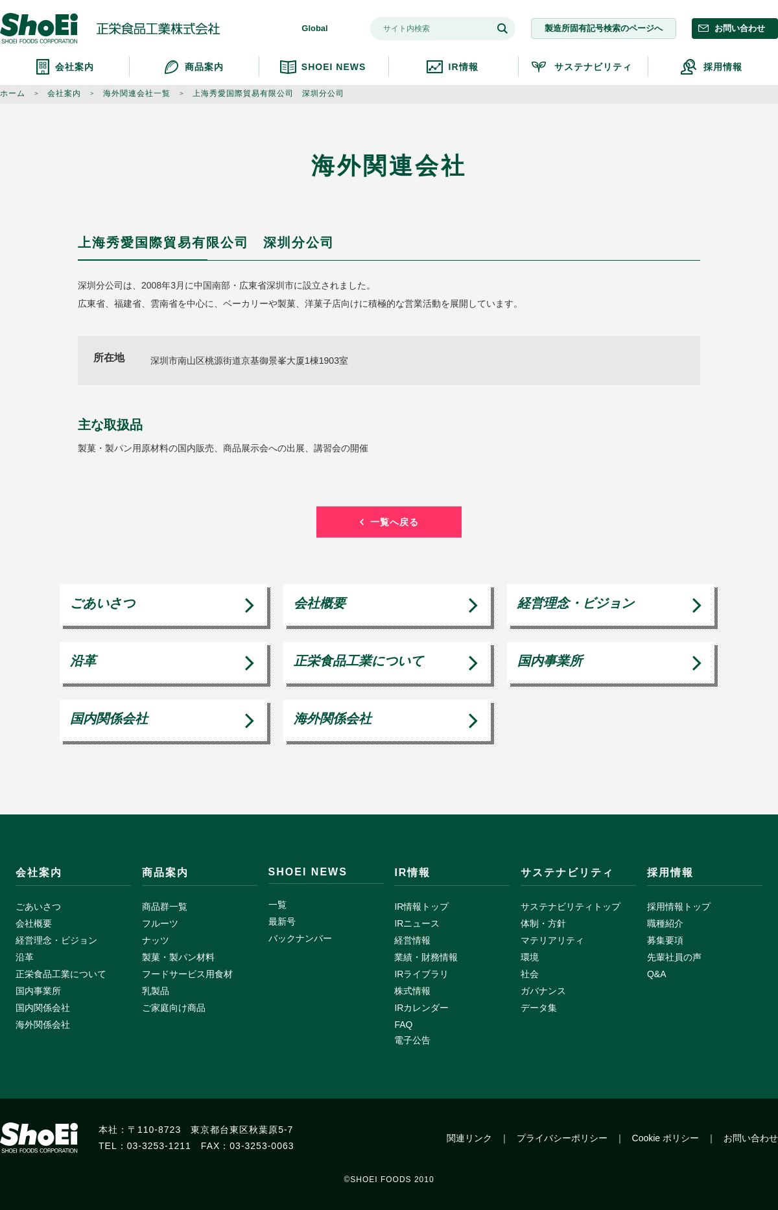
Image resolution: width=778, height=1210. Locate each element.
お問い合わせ (739, 28)
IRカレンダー (421, 1007)
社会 (530, 974)
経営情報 (412, 940)
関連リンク (469, 1138)
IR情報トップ (421, 906)
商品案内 (204, 67)
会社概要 (320, 603)
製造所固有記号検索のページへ (604, 28)
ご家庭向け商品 (174, 1007)
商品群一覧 (164, 906)
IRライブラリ (421, 974)
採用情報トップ (679, 906)
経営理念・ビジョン (575, 603)
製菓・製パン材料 (178, 957)
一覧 (277, 904)
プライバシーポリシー (562, 1138)
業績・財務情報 (426, 957)
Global (314, 28)
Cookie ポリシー (665, 1138)
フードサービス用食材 (187, 974)
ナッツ (155, 940)
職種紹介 (665, 923)
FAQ (403, 1024)
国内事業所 (549, 661)
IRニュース (417, 923)
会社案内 (74, 67)
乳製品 (155, 991)
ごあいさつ (102, 603)
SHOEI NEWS (333, 67)
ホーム (12, 93)
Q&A (656, 974)
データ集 (539, 1007)
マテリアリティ (552, 940)
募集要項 (665, 940)
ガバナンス (543, 991)
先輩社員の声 (674, 957)
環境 (530, 957)
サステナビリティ (593, 67)
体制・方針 (543, 923)
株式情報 (412, 991)
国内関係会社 (109, 718)
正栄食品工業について (358, 661)
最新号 (282, 921)
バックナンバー (300, 938)
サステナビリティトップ (570, 906)
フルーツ (160, 923)
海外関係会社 (332, 718)
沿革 (83, 661)
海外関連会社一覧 (137, 93)
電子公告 (412, 1040)
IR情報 (463, 67)
